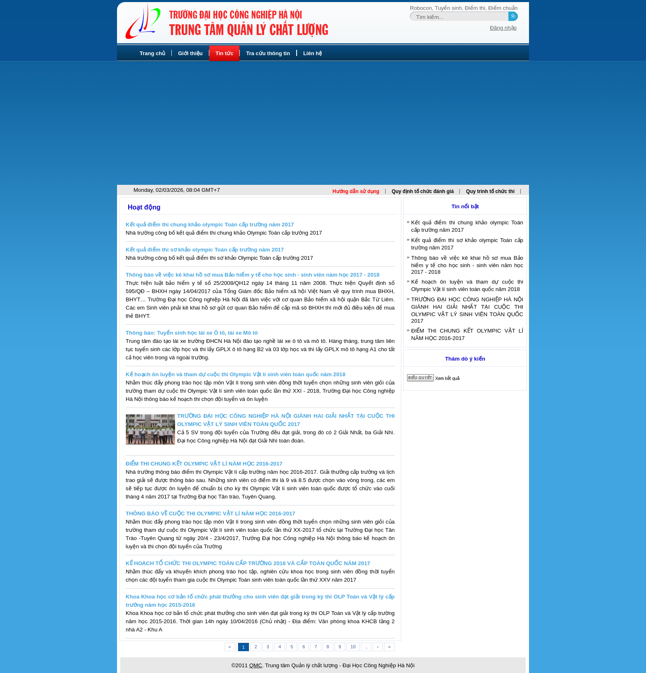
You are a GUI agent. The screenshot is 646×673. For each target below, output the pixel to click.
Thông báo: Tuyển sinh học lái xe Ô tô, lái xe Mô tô (192, 333)
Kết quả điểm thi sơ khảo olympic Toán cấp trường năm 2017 (205, 250)
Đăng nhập (503, 28)
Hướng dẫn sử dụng (355, 191)
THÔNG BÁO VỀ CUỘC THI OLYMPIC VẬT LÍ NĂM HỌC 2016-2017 (210, 513)
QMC (255, 665)
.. (366, 646)
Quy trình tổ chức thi (490, 191)
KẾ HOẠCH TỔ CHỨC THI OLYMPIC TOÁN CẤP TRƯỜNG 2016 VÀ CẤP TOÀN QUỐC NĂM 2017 (248, 563)
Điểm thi (475, 8)
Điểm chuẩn (502, 8)
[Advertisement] (323, 123)
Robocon (421, 8)
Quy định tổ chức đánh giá (423, 191)
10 (353, 646)
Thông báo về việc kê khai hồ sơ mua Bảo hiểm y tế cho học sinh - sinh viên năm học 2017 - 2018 (252, 275)
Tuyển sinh (448, 8)
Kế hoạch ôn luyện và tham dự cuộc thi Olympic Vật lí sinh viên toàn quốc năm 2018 (235, 374)
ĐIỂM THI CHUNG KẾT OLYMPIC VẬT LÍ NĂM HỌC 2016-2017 (204, 464)
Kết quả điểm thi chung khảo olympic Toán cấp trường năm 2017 (210, 224)
